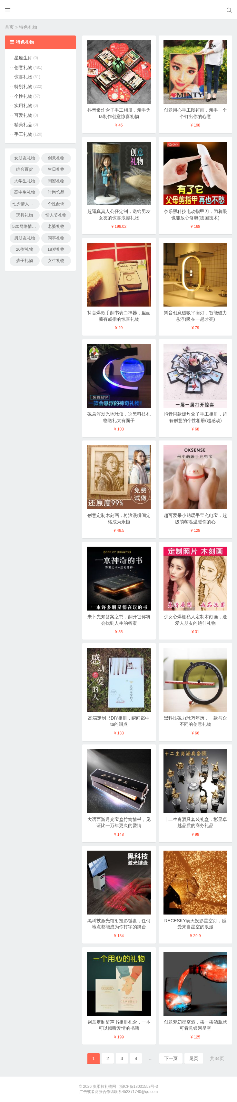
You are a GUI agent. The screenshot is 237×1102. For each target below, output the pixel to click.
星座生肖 (23, 57)
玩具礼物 (24, 215)
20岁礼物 (24, 249)
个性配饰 (56, 203)
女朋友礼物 (24, 158)
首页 (9, 27)
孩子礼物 (24, 260)
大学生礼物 (24, 180)
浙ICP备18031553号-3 (138, 1086)
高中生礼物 (24, 192)
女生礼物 (56, 260)
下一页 (171, 1058)
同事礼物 (56, 238)
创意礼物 (23, 67)
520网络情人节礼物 (26, 226)
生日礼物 (56, 169)
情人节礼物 (55, 215)
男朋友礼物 (24, 238)
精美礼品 (23, 124)
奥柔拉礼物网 (104, 1086)
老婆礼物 (56, 226)
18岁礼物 (55, 249)
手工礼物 (23, 134)
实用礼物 (23, 105)
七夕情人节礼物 (26, 203)
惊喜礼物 (23, 76)
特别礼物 (23, 86)
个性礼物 (23, 96)
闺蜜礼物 (56, 180)
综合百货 (24, 169)
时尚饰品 (56, 192)
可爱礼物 (23, 115)
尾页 (193, 1058)
